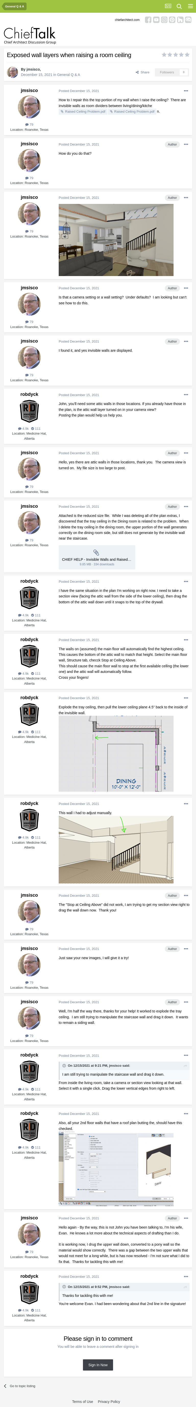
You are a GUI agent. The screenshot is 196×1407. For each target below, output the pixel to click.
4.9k (23, 429)
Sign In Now (97, 1365)
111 (35, 429)
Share (142, 72)
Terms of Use (82, 1402)
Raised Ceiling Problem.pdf (85, 111)
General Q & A (68, 75)
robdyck (29, 394)
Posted (79, 91)
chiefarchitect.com (127, 20)
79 (29, 124)
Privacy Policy (109, 1402)
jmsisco (33, 69)
